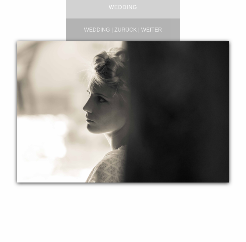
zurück (125, 30)
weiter (151, 30)
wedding (97, 30)
